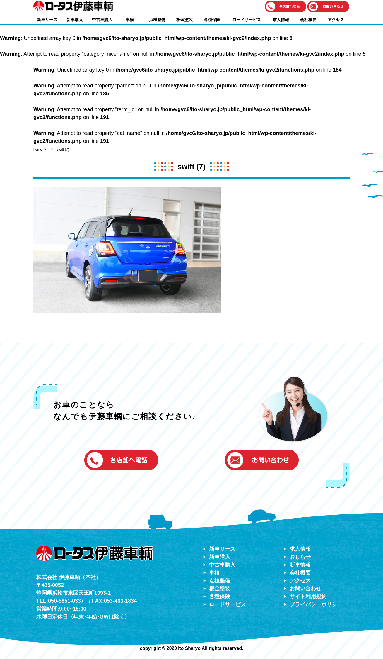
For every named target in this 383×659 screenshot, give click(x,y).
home (37, 150)
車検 (130, 19)
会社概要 (308, 19)
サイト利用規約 (308, 596)
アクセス (336, 19)
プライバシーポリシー (316, 604)
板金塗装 (184, 19)
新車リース (47, 19)
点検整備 (157, 19)
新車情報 (300, 565)
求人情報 (281, 19)
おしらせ (300, 557)
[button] (285, 7)
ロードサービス (246, 19)
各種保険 (212, 19)
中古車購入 (102, 19)
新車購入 (74, 19)
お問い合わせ (305, 589)
